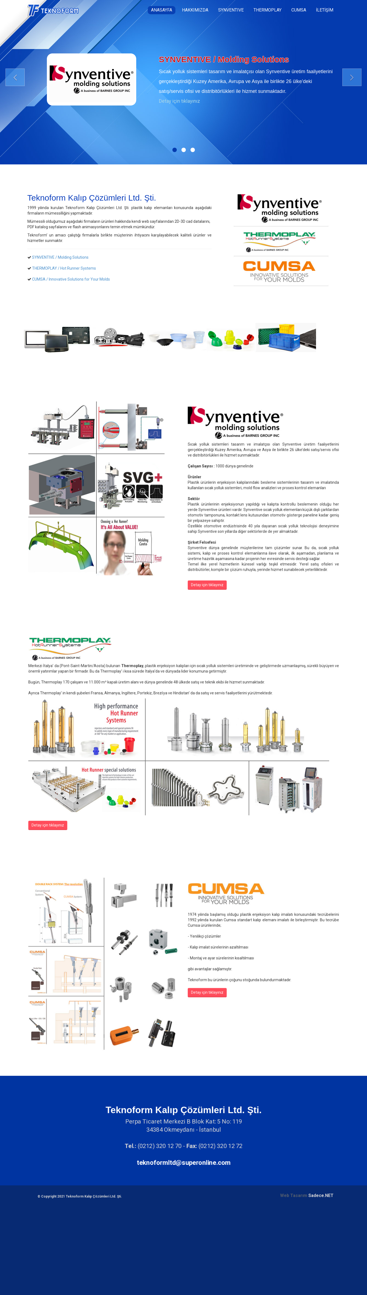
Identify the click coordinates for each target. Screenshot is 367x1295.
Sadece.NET (321, 1063)
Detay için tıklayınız (179, 101)
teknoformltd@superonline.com (184, 1162)
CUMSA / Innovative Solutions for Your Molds (72, 279)
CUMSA (298, 10)
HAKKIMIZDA (195, 10)
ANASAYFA (161, 10)
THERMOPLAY (267, 10)
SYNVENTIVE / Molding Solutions (61, 257)
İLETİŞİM (324, 10)
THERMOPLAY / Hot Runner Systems (65, 268)
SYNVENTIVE (231, 10)
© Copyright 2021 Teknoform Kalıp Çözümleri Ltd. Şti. (80, 1064)
